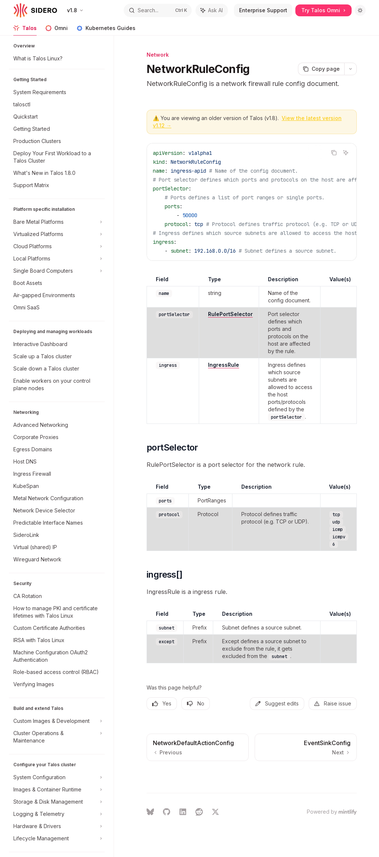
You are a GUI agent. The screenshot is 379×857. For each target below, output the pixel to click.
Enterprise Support (263, 10)
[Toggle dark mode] (360, 10)
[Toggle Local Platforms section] (56, 259)
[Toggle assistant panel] (211, 10)
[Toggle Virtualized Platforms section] (56, 234)
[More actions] (350, 69)
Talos (25, 30)
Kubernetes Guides (106, 30)
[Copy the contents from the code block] (334, 152)
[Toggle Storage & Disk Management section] (56, 802)
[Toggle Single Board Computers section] (56, 271)
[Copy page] (321, 69)
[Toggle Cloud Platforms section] (56, 246)
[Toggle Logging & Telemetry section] (56, 814)
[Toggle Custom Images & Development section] (56, 721)
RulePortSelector (230, 314)
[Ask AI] (346, 152)
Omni (57, 30)
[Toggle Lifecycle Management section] (56, 838)
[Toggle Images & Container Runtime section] (56, 789)
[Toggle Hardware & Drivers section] (56, 826)
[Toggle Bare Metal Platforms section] (56, 222)
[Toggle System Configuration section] (56, 777)
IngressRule (223, 365)
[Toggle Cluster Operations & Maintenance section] (56, 737)
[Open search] (158, 10)
